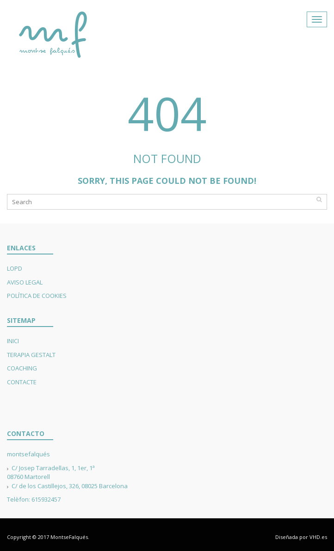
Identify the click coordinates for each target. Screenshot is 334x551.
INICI (13, 341)
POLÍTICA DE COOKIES (37, 295)
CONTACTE (22, 382)
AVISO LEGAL (25, 282)
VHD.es (318, 536)
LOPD (14, 268)
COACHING (22, 368)
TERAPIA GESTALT (31, 355)
